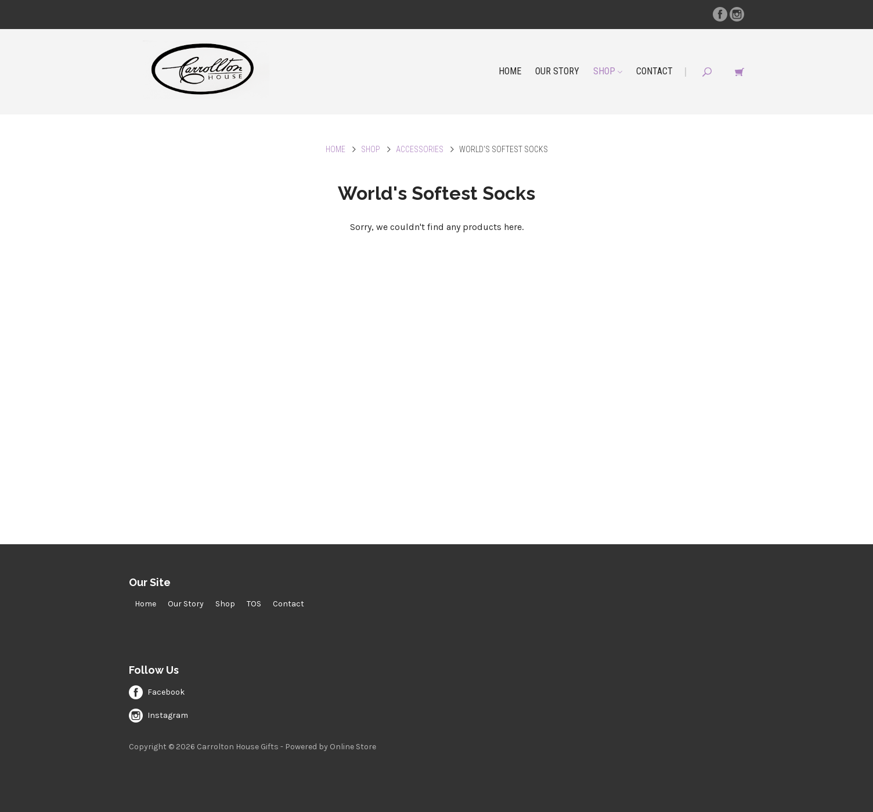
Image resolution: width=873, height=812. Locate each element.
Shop (607, 71)
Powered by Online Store (330, 747)
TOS (254, 604)
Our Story (557, 71)
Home (510, 71)
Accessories (419, 149)
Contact (654, 71)
